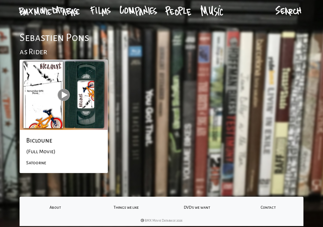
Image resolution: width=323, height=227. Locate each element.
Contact (268, 207)
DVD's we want (197, 207)
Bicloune (39, 140)
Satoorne (36, 162)
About (55, 207)
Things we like (126, 207)
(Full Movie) (41, 151)
